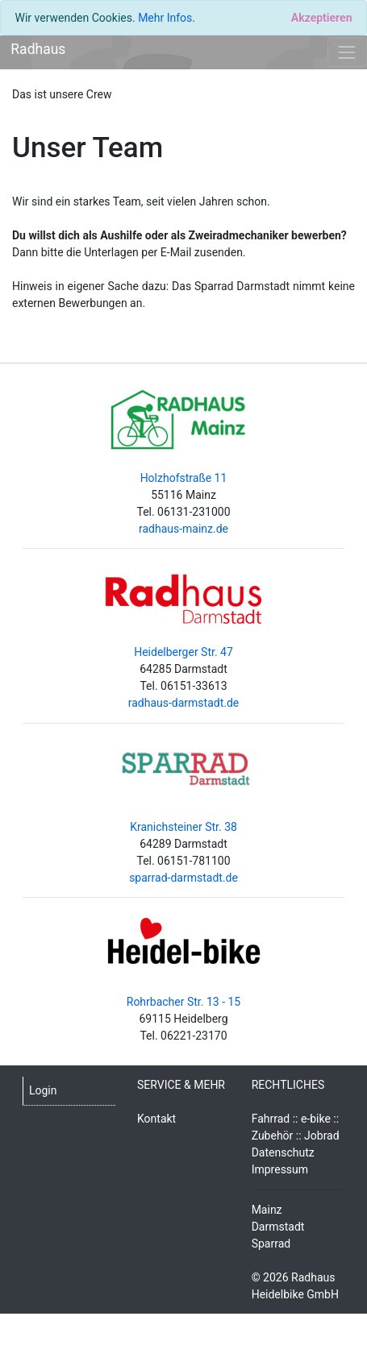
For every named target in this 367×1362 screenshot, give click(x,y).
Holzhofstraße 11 (183, 477)
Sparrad (271, 1243)
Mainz (267, 1209)
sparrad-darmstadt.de (183, 877)
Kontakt (156, 1118)
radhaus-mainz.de (183, 528)
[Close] (321, 18)
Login (43, 1090)
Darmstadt (278, 1226)
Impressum (280, 1169)
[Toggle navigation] (347, 52)
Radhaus (37, 49)
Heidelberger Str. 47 (183, 652)
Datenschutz (283, 1152)
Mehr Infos (165, 17)
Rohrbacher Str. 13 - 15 (183, 1001)
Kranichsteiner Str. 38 (183, 826)
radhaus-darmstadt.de (184, 702)
